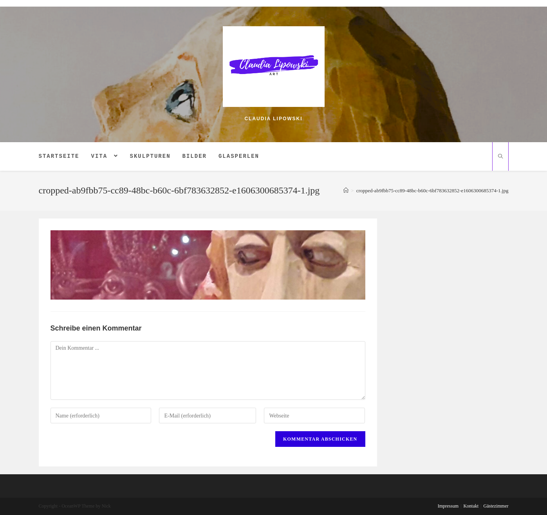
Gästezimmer (496, 506)
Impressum (448, 506)
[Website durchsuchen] (500, 157)
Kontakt (470, 506)
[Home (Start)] (345, 190)
